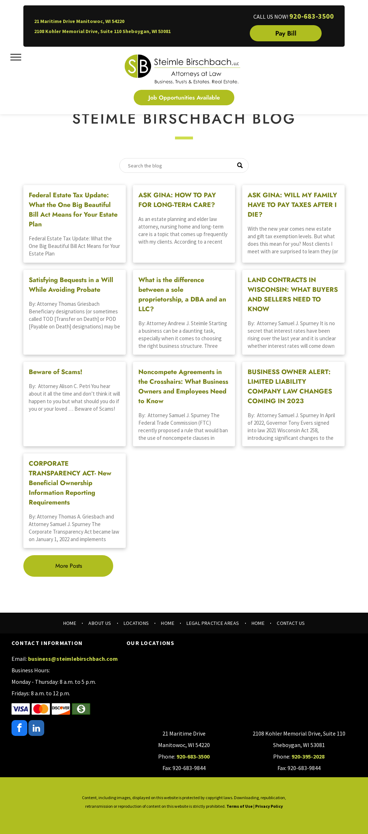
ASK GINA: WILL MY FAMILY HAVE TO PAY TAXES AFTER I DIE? (292, 204)
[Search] (184, 165)
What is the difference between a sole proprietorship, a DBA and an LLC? (182, 294)
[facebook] (19, 729)
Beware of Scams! (55, 372)
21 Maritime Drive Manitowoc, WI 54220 (79, 21)
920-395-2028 (308, 756)
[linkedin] (36, 729)
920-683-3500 (311, 15)
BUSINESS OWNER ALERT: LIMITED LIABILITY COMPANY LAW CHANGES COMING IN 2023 (290, 386)
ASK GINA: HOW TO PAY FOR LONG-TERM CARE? (177, 199)
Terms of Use (239, 806)
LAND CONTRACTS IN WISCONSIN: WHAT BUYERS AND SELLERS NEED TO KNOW (293, 294)
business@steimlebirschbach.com (73, 658)
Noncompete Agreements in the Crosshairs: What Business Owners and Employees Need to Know (183, 386)
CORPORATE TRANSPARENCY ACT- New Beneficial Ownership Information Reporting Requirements (70, 483)
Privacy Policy (269, 806)
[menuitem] (70, 623)
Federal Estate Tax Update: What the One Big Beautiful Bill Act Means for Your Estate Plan (73, 209)
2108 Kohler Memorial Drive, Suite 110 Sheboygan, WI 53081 (102, 31)
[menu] (15, 57)
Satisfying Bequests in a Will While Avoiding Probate (71, 284)
